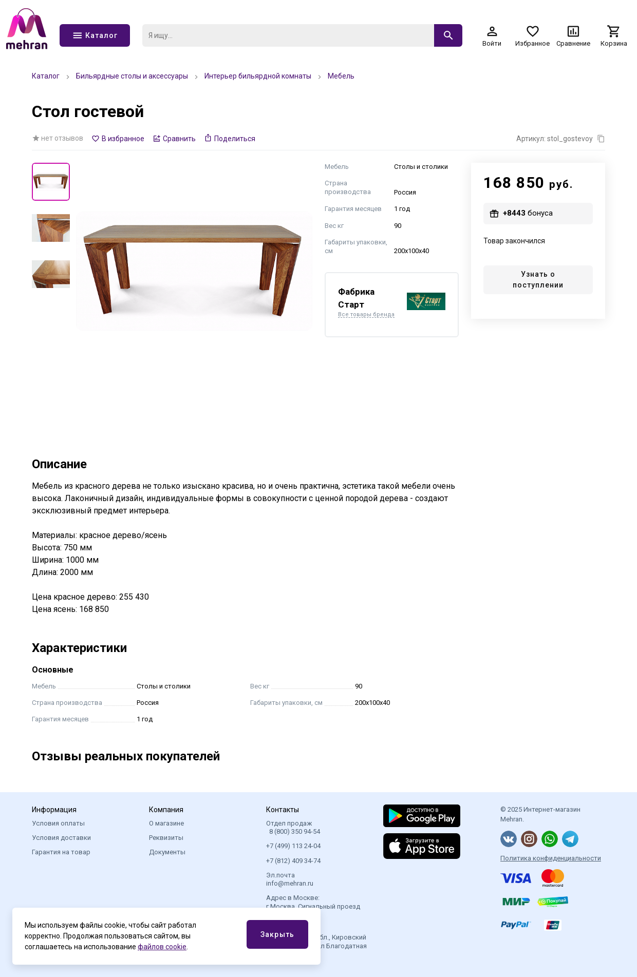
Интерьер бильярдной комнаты (257, 76)
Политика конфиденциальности (550, 858)
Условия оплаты (58, 823)
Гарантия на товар (61, 852)
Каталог (46, 76)
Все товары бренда (366, 315)
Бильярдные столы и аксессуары (132, 76)
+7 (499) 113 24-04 (293, 846)
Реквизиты (166, 837)
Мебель (341, 76)
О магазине (166, 823)
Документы (167, 852)
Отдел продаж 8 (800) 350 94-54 (293, 827)
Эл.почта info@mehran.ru (289, 879)
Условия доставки (61, 837)
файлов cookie (162, 947)
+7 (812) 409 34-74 (293, 861)
